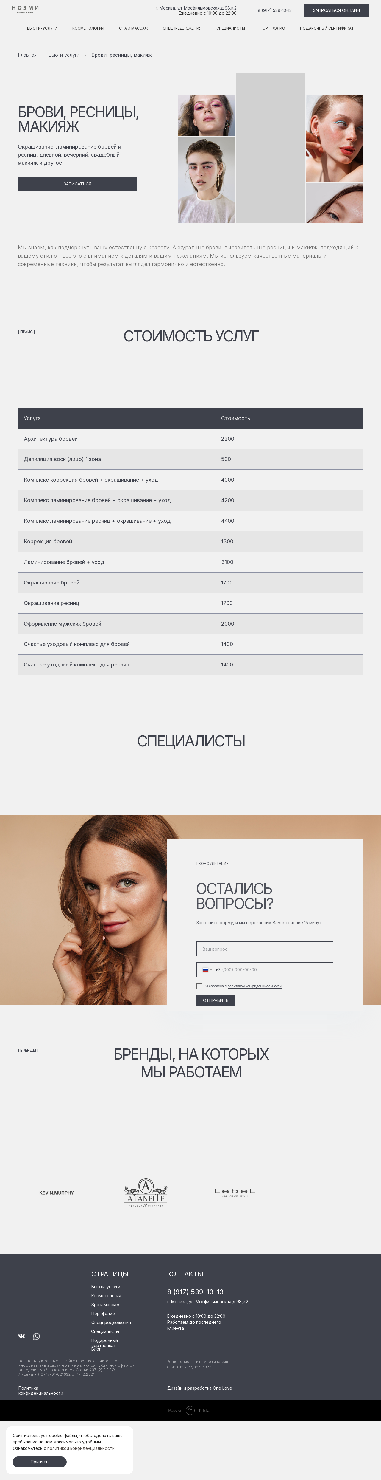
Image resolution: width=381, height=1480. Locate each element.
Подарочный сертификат (327, 28)
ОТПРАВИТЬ (216, 1000)
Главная (27, 55)
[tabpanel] (190, 546)
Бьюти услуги (64, 55)
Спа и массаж (133, 28)
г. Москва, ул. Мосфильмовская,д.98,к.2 (207, 1301)
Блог (96, 1348)
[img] (42, 1277)
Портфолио (272, 28)
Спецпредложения (182, 28)
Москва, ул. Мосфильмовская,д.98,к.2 (198, 7)
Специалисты (230, 28)
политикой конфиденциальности (255, 986)
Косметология (88, 28)
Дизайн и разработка (199, 1388)
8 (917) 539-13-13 (195, 1292)
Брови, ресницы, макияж (121, 55)
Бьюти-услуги (42, 28)
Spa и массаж (105, 1304)
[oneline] (264, 948)
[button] (77, 184)
